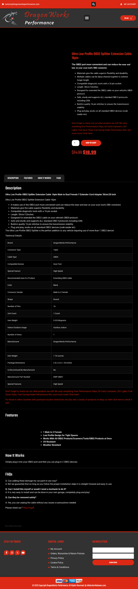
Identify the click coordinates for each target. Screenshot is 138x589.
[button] (93, 4)
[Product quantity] (76, 143)
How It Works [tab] (44, 178)
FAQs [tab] (58, 178)
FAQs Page (28, 507)
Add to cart (91, 142)
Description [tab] (13, 178)
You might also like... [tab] (14, 526)
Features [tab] (28, 178)
